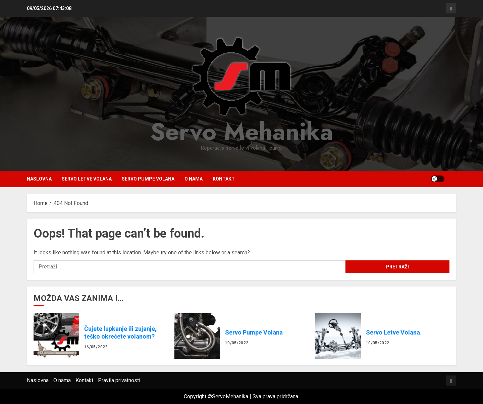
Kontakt (224, 179)
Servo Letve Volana (87, 179)
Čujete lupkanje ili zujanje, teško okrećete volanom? (56, 336)
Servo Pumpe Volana (148, 179)
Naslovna (39, 179)
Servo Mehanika (241, 131)
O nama (193, 179)
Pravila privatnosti (119, 380)
